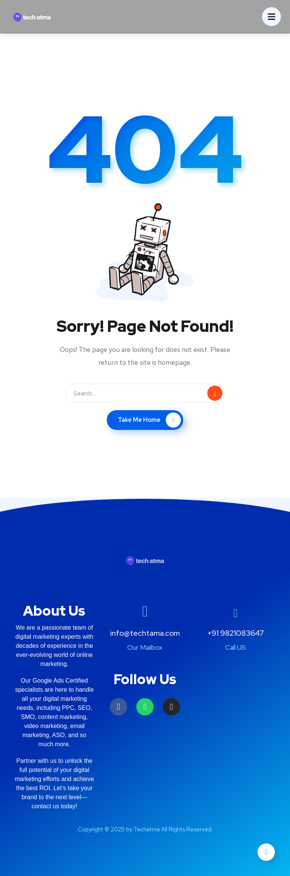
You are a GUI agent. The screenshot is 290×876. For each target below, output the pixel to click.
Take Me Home (149, 420)
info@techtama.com (145, 633)
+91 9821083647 (235, 633)
